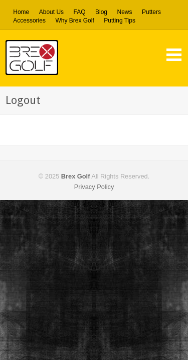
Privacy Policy (94, 186)
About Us (51, 12)
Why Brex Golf (74, 20)
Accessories (29, 20)
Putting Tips (119, 20)
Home (21, 12)
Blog (101, 12)
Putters (151, 12)
